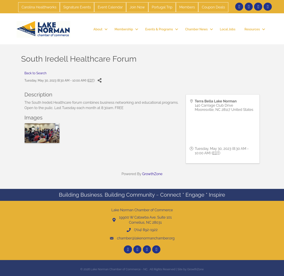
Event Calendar (110, 7)
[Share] (100, 81)
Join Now (137, 7)
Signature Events (77, 7)
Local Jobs (227, 29)
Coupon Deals (213, 7)
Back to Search (35, 73)
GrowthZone (152, 174)
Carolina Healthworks (39, 7)
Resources (252, 29)
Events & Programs (159, 29)
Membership (123, 29)
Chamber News (196, 29)
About (97, 29)
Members (187, 7)
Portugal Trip (162, 7)
